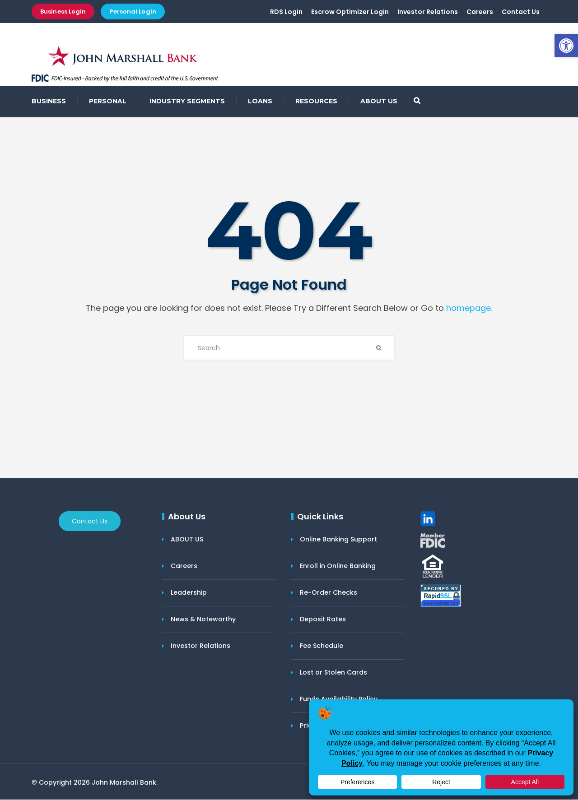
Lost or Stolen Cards (333, 672)
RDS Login (286, 12)
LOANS (260, 101)
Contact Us (521, 12)
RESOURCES (316, 101)
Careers (479, 12)
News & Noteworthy (203, 619)
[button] (566, 45)
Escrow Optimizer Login (350, 12)
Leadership (189, 592)
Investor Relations (427, 12)
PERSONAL (107, 101)
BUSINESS (49, 101)
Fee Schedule (321, 646)
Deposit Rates (323, 619)
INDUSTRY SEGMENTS (187, 101)
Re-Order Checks (328, 592)
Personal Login (132, 11)
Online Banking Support (338, 539)
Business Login (63, 11)
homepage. (469, 308)
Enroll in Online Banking (338, 566)
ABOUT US (378, 101)
